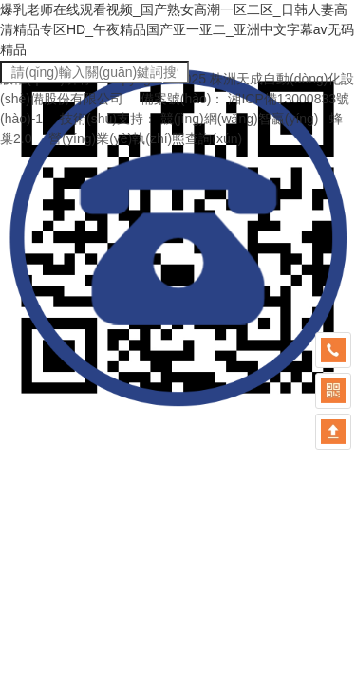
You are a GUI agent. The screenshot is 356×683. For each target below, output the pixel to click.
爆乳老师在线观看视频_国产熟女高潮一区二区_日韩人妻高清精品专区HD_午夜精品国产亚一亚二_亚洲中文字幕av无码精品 (177, 29)
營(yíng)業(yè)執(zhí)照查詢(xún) (145, 138)
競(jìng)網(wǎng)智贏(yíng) (239, 118)
